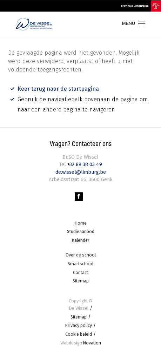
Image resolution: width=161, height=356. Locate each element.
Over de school (81, 255)
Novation (80, 342)
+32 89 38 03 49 (84, 164)
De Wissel (78, 307)
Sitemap (81, 280)
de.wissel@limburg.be (80, 172)
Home (81, 222)
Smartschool (80, 263)
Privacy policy (78, 325)
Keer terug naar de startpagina (58, 88)
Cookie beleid (78, 333)
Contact (80, 272)
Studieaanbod (80, 231)
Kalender (80, 239)
